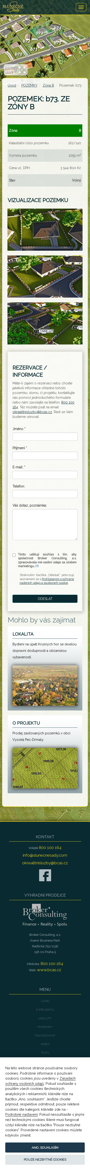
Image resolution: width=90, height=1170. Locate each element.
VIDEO (45, 1044)
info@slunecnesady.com (45, 855)
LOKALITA (45, 1018)
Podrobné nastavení (21, 1114)
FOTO (45, 1052)
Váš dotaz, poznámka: (29, 505)
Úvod (12, 85)
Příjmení (19, 448)
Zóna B (48, 85)
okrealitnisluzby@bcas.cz (32, 412)
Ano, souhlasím (45, 1147)
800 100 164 (50, 847)
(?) (37, 566)
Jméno (18, 429)
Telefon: (18, 486)
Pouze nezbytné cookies (45, 1159)
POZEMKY (29, 85)
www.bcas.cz (49, 969)
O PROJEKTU (45, 1009)
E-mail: (18, 467)
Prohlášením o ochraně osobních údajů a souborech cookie (47, 581)
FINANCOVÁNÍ (45, 1035)
